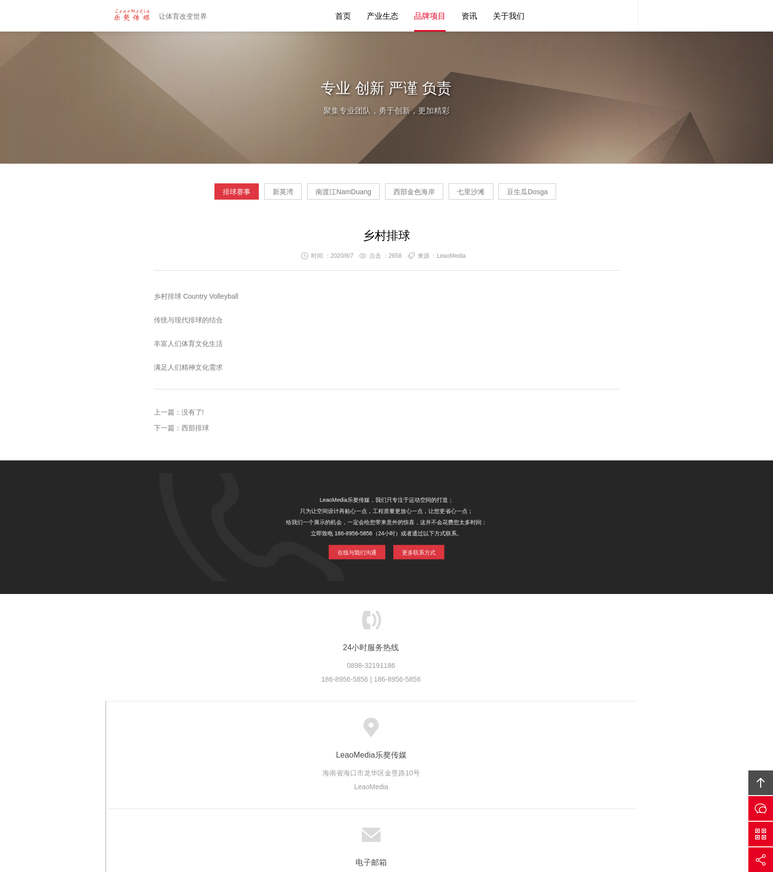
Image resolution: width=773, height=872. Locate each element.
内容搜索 (653, 16)
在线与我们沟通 (359, 548)
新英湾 (257, 195)
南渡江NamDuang (335, 195)
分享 (760, 859)
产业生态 (382, 16)
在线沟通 (760, 808)
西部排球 (195, 432)
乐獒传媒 (276, 731)
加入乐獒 (439, 731)
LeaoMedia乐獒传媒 (127, 16)
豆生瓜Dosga (570, 195)
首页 (343, 16)
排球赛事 (194, 195)
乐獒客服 (623, 16)
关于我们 (509, 16)
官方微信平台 (760, 834)
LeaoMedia (403, 796)
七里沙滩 (497, 195)
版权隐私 (399, 731)
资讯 (469, 16)
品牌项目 (430, 16)
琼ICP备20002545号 (403, 809)
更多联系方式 (416, 548)
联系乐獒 (480, 731)
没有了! (192, 416)
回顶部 (760, 782)
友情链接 (520, 731)
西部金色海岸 (423, 195)
